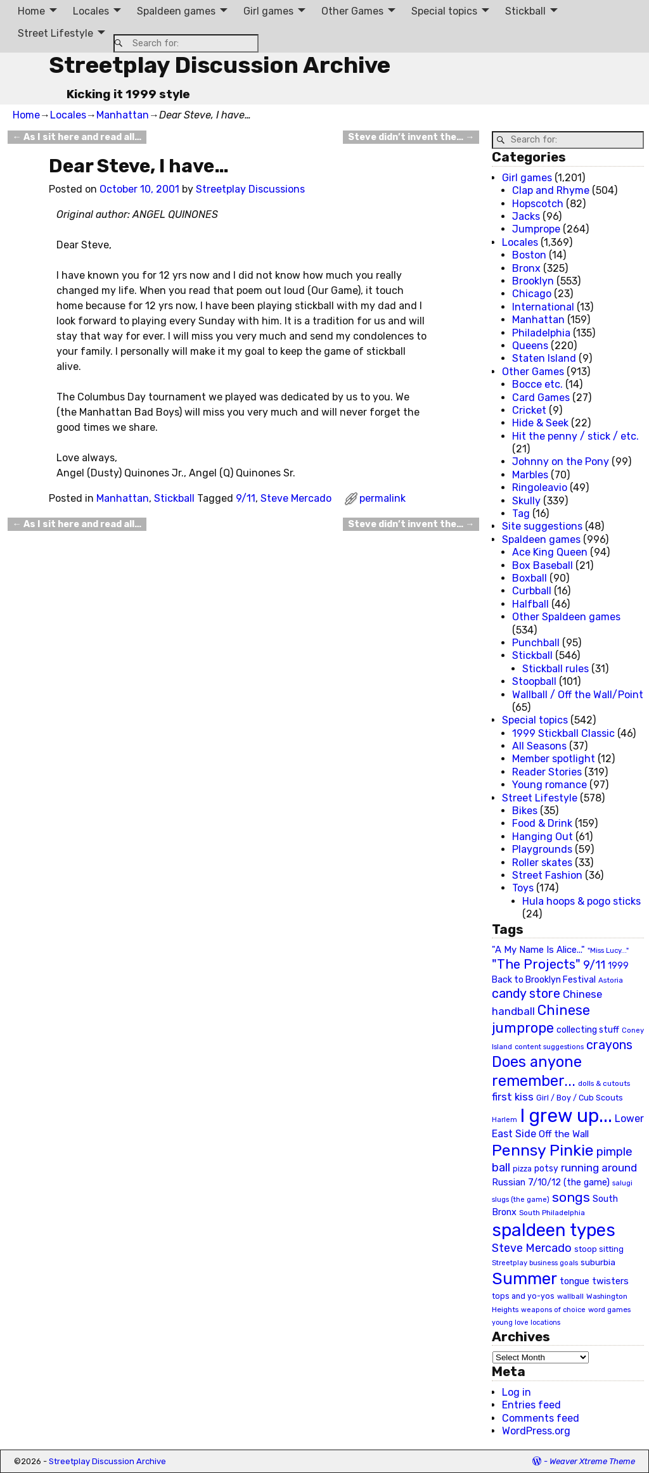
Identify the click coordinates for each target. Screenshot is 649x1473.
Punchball (536, 643)
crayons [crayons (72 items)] (609, 1045)
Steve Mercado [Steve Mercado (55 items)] (532, 1247)
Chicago (531, 294)
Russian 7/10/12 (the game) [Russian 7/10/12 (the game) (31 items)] (551, 1182)
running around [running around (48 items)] (599, 1167)
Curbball (531, 591)
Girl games (268, 11)
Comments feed (540, 1418)
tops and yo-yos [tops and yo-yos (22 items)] (523, 1296)
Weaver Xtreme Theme (592, 1461)
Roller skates (542, 863)
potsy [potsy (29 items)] (546, 1168)
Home (31, 11)
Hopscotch (537, 204)
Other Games (352, 11)
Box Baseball (542, 565)
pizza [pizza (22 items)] (522, 1168)
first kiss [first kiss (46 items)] (513, 1096)
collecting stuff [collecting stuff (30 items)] (587, 1029)
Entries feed (531, 1405)
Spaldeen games (176, 11)
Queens (530, 346)
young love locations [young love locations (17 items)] (526, 1322)
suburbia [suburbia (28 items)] (598, 1262)
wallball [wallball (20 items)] (570, 1296)
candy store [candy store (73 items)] (526, 993)
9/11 (245, 498)
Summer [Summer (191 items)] (524, 1278)
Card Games (541, 398)
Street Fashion (547, 875)
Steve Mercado (295, 498)
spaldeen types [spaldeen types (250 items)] (553, 1230)
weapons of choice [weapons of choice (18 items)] (553, 1310)
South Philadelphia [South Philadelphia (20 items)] (552, 1212)
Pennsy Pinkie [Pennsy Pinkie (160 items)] (543, 1150)
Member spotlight (553, 759)
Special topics (444, 11)
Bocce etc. (537, 384)
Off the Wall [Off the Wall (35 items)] (564, 1134)
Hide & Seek (540, 423)
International (543, 307)
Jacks (526, 216)
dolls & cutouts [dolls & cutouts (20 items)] (604, 1083)
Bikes (524, 811)
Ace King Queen (550, 552)
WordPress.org (536, 1431)
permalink (382, 498)
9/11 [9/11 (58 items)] (594, 965)
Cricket (529, 410)
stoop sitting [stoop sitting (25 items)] (599, 1249)
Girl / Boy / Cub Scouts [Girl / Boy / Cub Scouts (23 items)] (579, 1097)
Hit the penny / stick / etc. (575, 436)
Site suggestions (542, 526)
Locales (91, 11)
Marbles (530, 475)
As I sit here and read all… (77, 137)
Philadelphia (541, 333)
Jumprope (536, 229)
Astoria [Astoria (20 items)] (610, 980)
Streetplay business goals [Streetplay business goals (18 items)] (535, 1263)
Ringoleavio (539, 487)
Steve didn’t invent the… (411, 137)
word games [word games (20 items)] (609, 1309)
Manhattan (122, 115)
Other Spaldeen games (566, 617)
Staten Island (544, 358)
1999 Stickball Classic (563, 733)
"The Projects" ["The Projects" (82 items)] (536, 964)
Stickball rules (555, 669)
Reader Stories (547, 772)
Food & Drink (542, 823)
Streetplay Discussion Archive (219, 65)
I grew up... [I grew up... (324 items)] (566, 1115)
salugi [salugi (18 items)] (622, 1183)
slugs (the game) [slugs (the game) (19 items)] (520, 1199)
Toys (523, 888)
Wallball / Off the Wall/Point (577, 695)
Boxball (529, 578)
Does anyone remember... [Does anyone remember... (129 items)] (537, 1071)
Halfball (530, 604)
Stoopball (534, 681)
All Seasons (539, 746)
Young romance (549, 785)
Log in (516, 1392)
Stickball (525, 11)
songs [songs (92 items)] (571, 1197)
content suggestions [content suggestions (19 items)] (549, 1046)
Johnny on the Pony (560, 462)
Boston (529, 255)
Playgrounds (542, 849)
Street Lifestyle (55, 33)
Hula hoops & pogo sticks (581, 901)
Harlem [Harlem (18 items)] (504, 1120)
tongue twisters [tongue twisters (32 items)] (594, 1281)
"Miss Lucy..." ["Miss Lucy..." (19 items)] (608, 950)
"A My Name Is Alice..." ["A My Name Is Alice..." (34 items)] (538, 949)
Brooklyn (533, 281)
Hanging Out (542, 837)
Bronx (526, 268)
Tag (521, 513)
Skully (526, 501)
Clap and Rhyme (550, 190)
